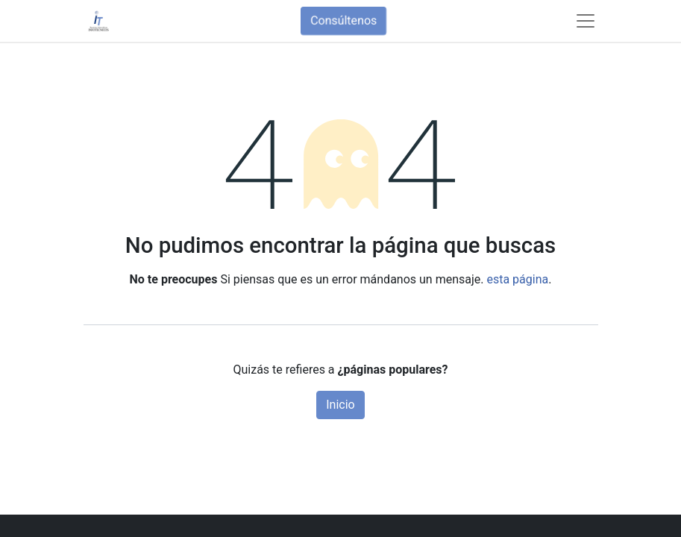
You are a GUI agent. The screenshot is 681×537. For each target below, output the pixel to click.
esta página (517, 279)
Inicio (340, 405)
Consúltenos (343, 20)
